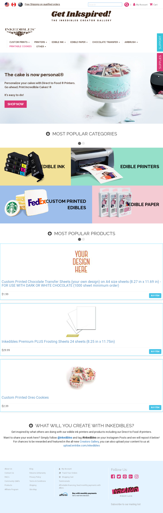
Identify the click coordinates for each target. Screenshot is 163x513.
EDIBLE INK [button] (59, 42)
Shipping (32, 485)
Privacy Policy (35, 477)
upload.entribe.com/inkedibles (81, 445)
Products (8, 485)
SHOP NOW (16, 104)
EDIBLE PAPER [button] (79, 42)
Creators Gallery (89, 441)
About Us (8, 469)
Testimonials (64, 481)
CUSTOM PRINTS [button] (19, 42)
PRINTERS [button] (40, 42)
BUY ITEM (155, 295)
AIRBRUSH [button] (131, 42)
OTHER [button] (41, 46)
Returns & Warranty (37, 473)
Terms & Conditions (37, 481)
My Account (65, 469)
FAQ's (7, 477)
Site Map (33, 489)
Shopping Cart (66, 477)
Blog (31, 469)
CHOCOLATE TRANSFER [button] (106, 42)
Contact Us (9, 473)
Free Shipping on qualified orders (42, 4)
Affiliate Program (11, 489)
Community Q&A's (12, 481)
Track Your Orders (68, 473)
